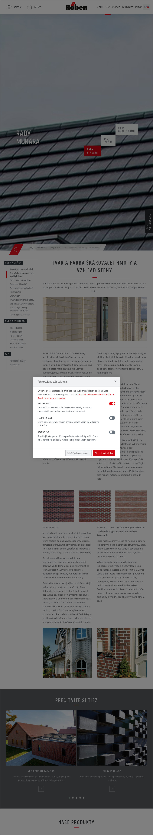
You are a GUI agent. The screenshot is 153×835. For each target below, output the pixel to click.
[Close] (115, 381)
